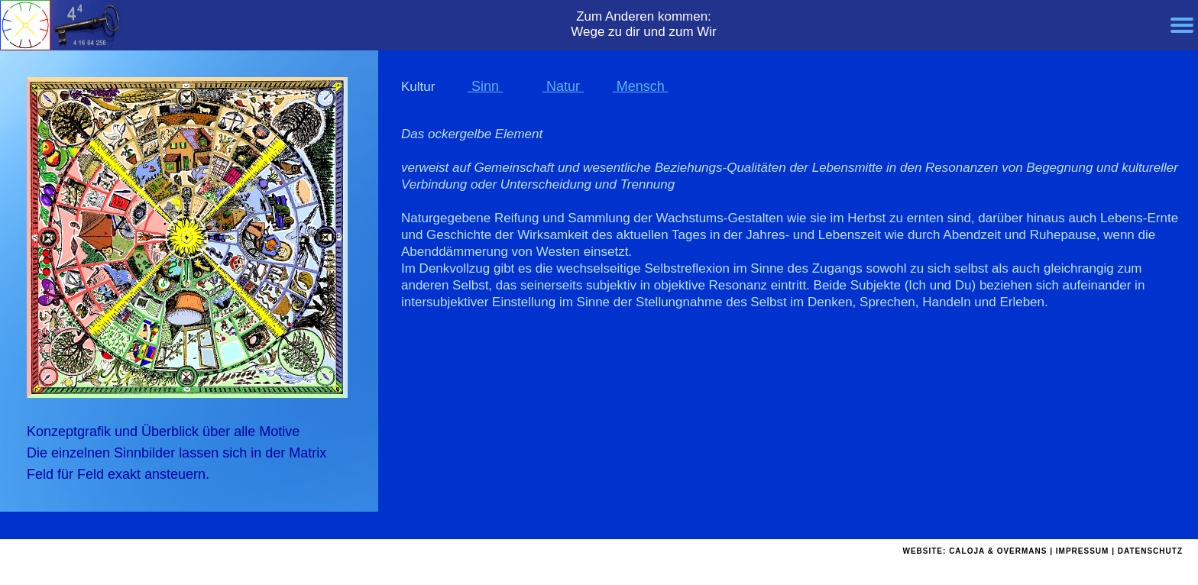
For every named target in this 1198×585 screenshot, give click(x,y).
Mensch (641, 86)
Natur (563, 86)
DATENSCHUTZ (1150, 551)
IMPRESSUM (1082, 551)
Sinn (485, 86)
